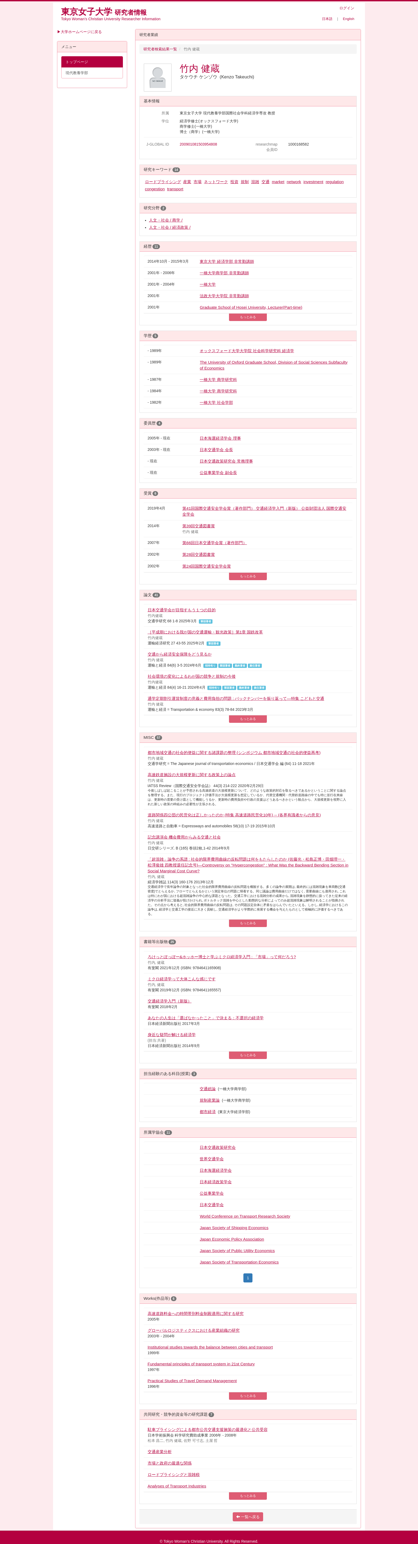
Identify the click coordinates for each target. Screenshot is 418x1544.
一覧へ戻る (248, 1517)
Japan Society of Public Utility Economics (237, 1250)
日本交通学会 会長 (216, 449)
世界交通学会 (212, 1159)
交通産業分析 (160, 1451)
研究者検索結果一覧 (160, 49)
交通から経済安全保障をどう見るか (180, 654)
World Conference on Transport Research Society (245, 1216)
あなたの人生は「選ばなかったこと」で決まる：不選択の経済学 (206, 1018)
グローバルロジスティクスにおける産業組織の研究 (194, 1330)
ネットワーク (216, 181)
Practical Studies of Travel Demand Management (192, 1380)
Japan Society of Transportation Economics (239, 1262)
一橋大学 (208, 284)
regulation (335, 181)
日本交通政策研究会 (218, 1147)
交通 (266, 181)
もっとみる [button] (248, 317)
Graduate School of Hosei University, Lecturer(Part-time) (251, 307)
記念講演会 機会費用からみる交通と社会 (184, 837)
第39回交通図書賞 (198, 526)
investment (313, 181)
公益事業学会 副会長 (218, 472)
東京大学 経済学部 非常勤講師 (227, 261)
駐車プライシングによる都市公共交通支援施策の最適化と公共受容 (208, 1429)
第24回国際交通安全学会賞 (206, 566)
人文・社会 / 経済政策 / (170, 227)
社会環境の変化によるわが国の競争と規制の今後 (192, 676)
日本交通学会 (212, 1204)
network (294, 181)
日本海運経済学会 (216, 1170)
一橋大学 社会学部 (216, 402)
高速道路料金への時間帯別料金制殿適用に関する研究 (196, 1313)
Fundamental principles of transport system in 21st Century (201, 1364)
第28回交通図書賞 (198, 554)
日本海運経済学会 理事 (220, 438)
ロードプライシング (163, 181)
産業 (187, 181)
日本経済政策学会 (216, 1182)
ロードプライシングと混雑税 (174, 1474)
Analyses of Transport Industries (177, 1486)
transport (175, 189)
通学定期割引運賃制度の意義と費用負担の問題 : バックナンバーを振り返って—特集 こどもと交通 (236, 698)
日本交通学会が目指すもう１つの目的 (182, 610)
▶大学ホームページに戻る (79, 32)
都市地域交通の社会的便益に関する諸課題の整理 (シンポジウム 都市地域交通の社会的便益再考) (234, 752)
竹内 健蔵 (200, 68)
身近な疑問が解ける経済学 (172, 1034)
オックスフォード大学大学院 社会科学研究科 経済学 (247, 350)
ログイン (346, 8)
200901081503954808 (198, 144)
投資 (234, 181)
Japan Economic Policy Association (232, 1239)
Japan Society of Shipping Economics (234, 1227)
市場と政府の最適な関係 (170, 1463)
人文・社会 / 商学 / (166, 220)
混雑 (255, 181)
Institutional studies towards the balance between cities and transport (210, 1347)
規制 (245, 181)
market (278, 181)
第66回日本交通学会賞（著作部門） (214, 542)
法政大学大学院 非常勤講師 (224, 296)
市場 (198, 181)
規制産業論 (210, 1100)
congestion (155, 189)
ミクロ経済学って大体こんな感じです (182, 979)
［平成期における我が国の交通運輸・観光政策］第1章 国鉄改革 (205, 632)
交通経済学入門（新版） (170, 1001)
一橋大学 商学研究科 (218, 379)
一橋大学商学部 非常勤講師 (224, 273)
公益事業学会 (212, 1193)
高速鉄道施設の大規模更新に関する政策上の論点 (192, 774)
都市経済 (208, 1111)
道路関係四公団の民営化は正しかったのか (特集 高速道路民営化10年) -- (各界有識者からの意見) (234, 815)
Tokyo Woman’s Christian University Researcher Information (110, 19)
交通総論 (208, 1088)
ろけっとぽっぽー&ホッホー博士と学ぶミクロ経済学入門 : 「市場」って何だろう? (222, 957)
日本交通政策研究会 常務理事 (226, 461)
